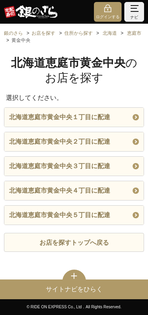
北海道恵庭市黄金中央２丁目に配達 (74, 141)
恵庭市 (134, 33)
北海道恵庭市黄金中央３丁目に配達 (74, 166)
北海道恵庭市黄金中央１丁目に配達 (74, 117)
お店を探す (43, 33)
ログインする (108, 17)
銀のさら (13, 33)
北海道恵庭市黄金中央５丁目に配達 (74, 215)
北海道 (110, 33)
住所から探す (78, 33)
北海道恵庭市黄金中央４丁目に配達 (74, 190)
